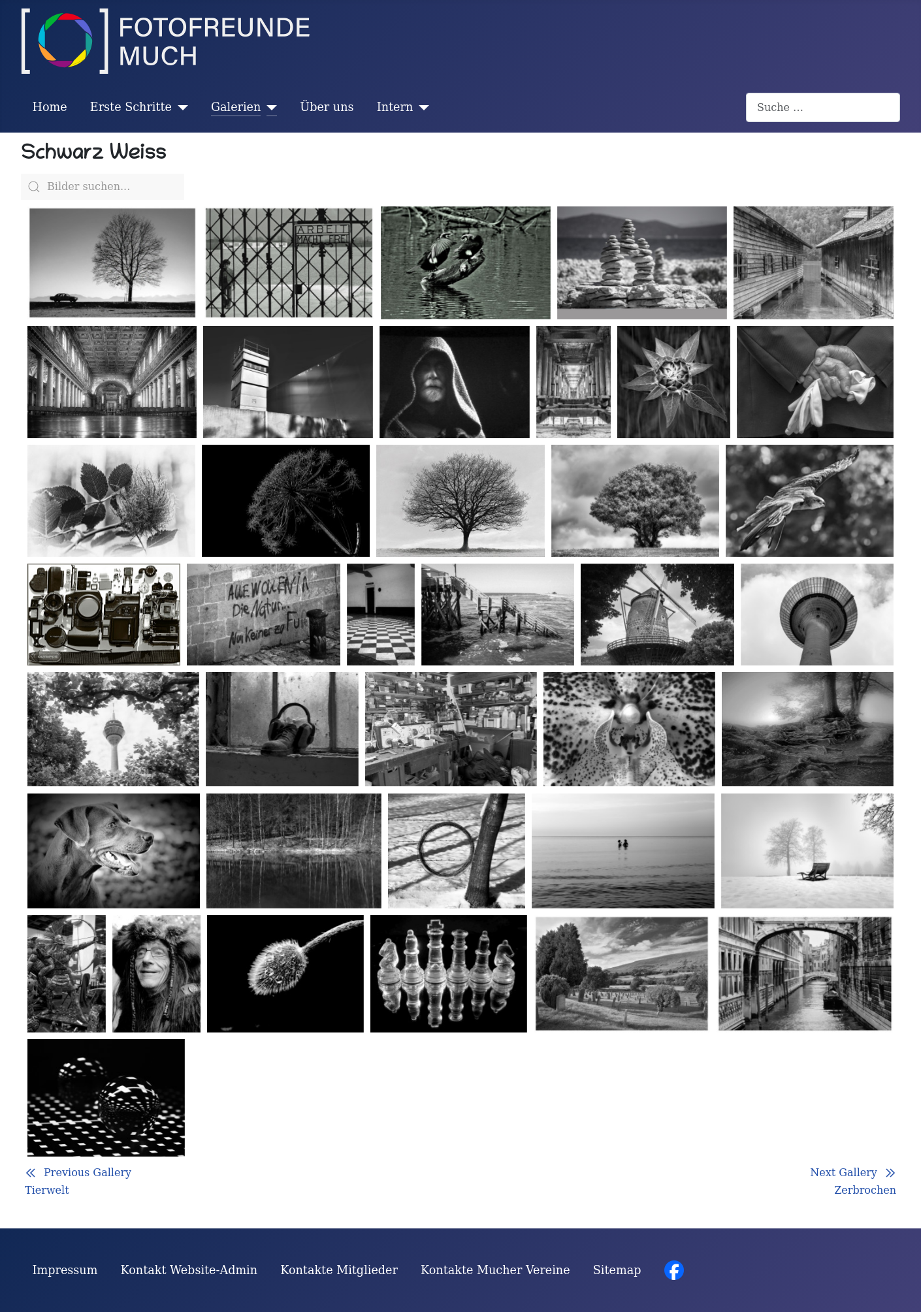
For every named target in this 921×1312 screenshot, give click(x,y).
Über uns (326, 107)
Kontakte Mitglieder (339, 1270)
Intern (395, 107)
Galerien (236, 107)
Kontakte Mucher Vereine (495, 1270)
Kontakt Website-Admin (189, 1270)
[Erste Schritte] (180, 107)
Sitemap (617, 1270)
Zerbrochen (865, 1190)
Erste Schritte (131, 107)
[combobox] (823, 107)
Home (50, 107)
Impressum (65, 1270)
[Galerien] (269, 107)
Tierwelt (47, 1190)
